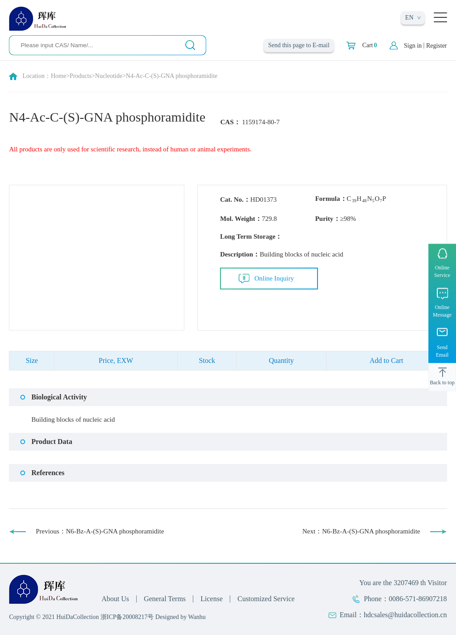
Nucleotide (108, 76)
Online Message (442, 311)
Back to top (442, 382)
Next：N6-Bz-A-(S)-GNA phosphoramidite (361, 531)
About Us (115, 598)
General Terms (165, 598)
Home (58, 76)
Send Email (442, 351)
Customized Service (265, 598)
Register (436, 45)
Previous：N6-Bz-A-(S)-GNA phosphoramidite (100, 531)
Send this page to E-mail (299, 45)
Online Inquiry (274, 278)
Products (80, 76)
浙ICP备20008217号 (127, 617)
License (211, 598)
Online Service (442, 271)
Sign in (413, 45)
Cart (369, 45)
